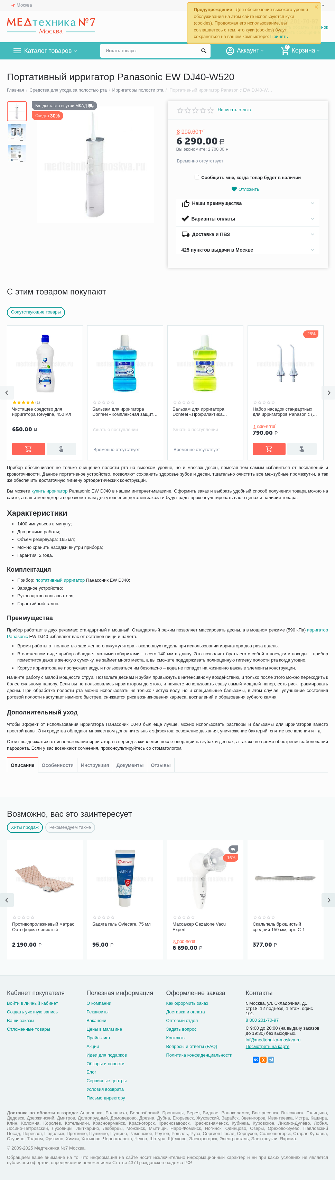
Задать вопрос (181, 1027)
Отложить (245, 189)
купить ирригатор (51, 514)
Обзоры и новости (105, 1062)
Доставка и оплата (185, 1010)
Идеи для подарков (106, 1053)
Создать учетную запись (32, 1010)
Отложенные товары (28, 1027)
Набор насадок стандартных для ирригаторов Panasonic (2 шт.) (284, 412)
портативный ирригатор (61, 603)
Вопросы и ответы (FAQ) (191, 1045)
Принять (279, 36)
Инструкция (95, 473)
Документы (130, 473)
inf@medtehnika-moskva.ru (273, 1038)
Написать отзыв (234, 109)
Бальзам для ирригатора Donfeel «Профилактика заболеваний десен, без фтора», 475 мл (198, 412)
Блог (91, 1070)
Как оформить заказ (187, 1001)
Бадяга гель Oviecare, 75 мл (121, 923)
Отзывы (160, 473)
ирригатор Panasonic (30, 659)
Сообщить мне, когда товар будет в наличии (248, 177)
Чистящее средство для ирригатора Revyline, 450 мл (41, 411)
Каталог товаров (48, 51)
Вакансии (96, 1019)
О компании (98, 1001)
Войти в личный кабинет (32, 1001)
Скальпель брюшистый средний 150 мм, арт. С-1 (279, 926)
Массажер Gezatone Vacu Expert (199, 926)
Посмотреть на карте (268, 1045)
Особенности (58, 473)
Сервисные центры (106, 1079)
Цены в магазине (104, 1027)
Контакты (175, 1036)
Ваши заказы (20, 1019)
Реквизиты (97, 1010)
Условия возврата (105, 1087)
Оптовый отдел (182, 1019)
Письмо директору (105, 1096)
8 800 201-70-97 (262, 1018)
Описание (23, 473)
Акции (92, 1045)
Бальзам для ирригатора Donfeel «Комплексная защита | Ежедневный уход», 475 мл (124, 412)
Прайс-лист (98, 1036)
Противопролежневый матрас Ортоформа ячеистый (43, 926)
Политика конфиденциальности (199, 1053)
